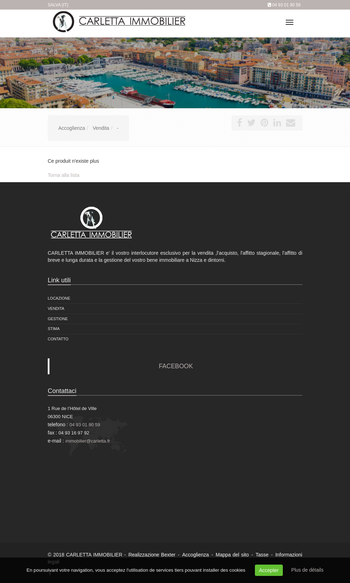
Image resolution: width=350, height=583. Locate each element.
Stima (54, 329)
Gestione (58, 319)
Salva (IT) (58, 4)
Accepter (269, 570)
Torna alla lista (64, 175)
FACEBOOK (176, 366)
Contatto (58, 339)
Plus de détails (307, 570)
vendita (56, 308)
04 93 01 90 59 (286, 4)
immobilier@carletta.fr (87, 441)
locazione (59, 298)
